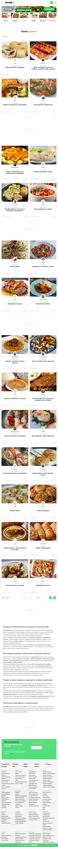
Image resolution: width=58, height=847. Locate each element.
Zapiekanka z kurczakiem (35, 835)
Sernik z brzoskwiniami (20, 821)
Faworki (3, 814)
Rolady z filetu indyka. (43, 548)
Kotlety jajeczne (46, 833)
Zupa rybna (45, 795)
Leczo (3, 833)
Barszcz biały (32, 778)
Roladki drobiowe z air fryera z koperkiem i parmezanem (15, 210)
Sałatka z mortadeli (47, 783)
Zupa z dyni (31, 773)
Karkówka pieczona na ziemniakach (15, 473)
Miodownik (4, 806)
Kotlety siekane (18, 778)
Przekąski (4, 766)
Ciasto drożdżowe (6, 794)
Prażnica (4, 788)
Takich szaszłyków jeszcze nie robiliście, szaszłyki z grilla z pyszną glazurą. (43, 68)
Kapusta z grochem (47, 799)
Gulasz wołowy (5, 838)
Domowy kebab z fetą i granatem (43, 361)
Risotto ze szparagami (20, 801)
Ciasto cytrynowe (6, 804)
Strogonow (4, 837)
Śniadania (15, 764)
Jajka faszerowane (33, 792)
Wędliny (36, 766)
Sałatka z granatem (47, 785)
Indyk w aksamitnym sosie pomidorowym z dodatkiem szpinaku (15, 173)
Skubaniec (4, 807)
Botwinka (17, 813)
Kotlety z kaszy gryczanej (21, 795)
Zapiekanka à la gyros (43, 585)
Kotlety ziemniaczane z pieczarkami (15, 105)
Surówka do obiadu (47, 772)
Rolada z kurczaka (47, 837)
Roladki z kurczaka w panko (43, 172)
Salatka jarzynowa (47, 778)
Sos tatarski (32, 804)
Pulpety (17, 773)
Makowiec (4, 801)
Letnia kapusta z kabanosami (43, 105)
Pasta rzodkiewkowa (20, 819)
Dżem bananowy (47, 826)
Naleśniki (4, 778)
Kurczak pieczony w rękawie (15, 585)
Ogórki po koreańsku (47, 828)
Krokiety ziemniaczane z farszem (15, 398)
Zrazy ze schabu (19, 783)
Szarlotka (4, 795)
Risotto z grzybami (19, 797)
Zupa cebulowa (32, 788)
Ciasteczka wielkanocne (34, 797)
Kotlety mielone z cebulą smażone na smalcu (15, 548)
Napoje (25, 764)
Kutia (44, 807)
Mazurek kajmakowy (34, 814)
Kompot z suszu (46, 806)
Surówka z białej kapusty (49, 787)
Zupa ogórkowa (32, 785)
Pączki (3, 813)
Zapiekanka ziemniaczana (35, 837)
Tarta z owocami (33, 813)
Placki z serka (5, 782)
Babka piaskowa (33, 802)
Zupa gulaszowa (33, 783)
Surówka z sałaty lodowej (49, 773)
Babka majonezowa (33, 816)
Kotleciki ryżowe (19, 806)
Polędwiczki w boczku (15, 304)
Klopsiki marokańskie (43, 304)
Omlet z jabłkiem (6, 780)
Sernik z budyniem (6, 792)
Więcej (11, 753)
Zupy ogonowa (32, 772)
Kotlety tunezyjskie (43, 510)
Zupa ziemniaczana (33, 780)
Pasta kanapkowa (6, 777)
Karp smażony (46, 801)
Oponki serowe (5, 816)
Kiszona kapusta (46, 813)
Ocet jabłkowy (46, 814)
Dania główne (15, 65)
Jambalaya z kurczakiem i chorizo (43, 266)
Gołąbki (17, 792)
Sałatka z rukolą (46, 780)
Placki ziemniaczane (20, 777)
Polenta (17, 807)
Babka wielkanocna (33, 799)
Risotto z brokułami (19, 799)
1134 (38, 597)
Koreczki (3, 821)
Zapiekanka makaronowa (21, 782)
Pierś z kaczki (18, 772)
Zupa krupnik (32, 775)
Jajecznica (4, 772)
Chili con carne (5, 840)
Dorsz (16, 780)
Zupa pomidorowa (33, 787)
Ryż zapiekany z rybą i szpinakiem (43, 436)
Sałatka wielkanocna (34, 806)
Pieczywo (48, 764)
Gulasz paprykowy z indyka (43, 209)
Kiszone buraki (46, 821)
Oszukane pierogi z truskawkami (15, 436)
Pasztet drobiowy (33, 795)
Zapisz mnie (36, 747)
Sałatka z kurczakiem (48, 777)
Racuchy (3, 775)
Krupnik (17, 794)
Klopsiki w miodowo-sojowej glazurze (15, 362)
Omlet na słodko (5, 773)
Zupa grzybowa (46, 797)
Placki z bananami (6, 787)
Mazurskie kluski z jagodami (15, 67)
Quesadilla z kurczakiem (48, 842)
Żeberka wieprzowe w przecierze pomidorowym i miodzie (43, 399)
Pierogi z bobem (15, 266)
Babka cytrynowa (33, 801)
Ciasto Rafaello (5, 799)
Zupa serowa (32, 782)
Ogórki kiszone (46, 816)
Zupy (14, 766)
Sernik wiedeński (19, 823)
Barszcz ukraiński (33, 777)
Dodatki (36, 764)
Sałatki (26, 766)
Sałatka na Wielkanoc (48, 782)
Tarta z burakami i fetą (48, 835)
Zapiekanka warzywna (34, 838)
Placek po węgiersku (6, 835)
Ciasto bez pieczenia (6, 802)
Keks (44, 809)
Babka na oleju (5, 797)
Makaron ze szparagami (21, 818)
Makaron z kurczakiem (20, 775)
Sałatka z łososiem (47, 775)
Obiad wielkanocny (33, 794)
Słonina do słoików (47, 829)
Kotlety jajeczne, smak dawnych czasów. (43, 474)
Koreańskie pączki (6, 823)
